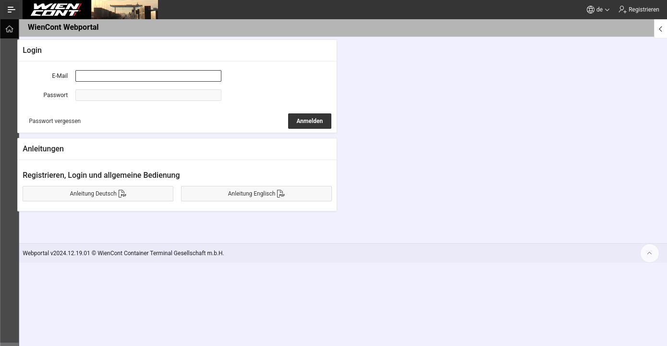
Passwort (60, 95)
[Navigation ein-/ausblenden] (11, 9)
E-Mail (64, 76)
